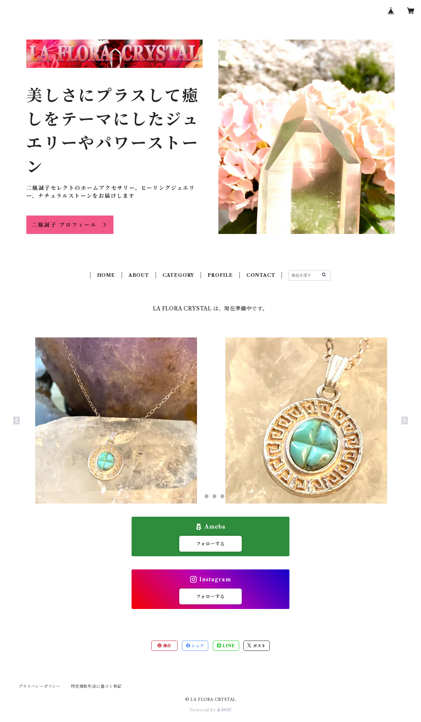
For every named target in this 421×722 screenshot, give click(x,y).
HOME (106, 275)
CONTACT (260, 275)
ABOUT (139, 275)
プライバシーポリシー (39, 686)
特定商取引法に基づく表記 (96, 686)
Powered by (211, 710)
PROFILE (220, 275)
